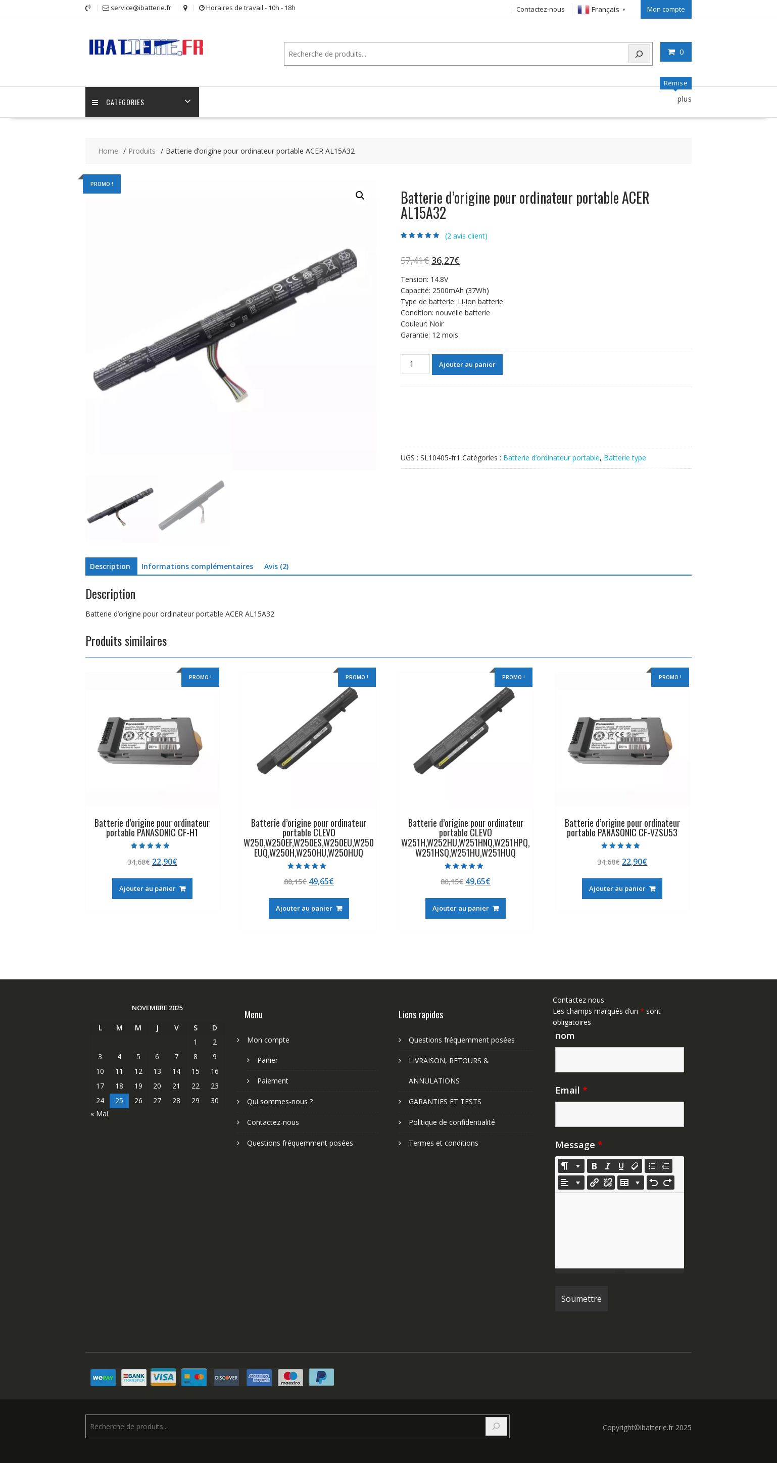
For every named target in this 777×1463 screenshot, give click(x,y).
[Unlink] (608, 1182)
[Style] (571, 1165)
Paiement (272, 1080)
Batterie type (625, 457)
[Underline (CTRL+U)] (621, 1165)
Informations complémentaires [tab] (197, 566)
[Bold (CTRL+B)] (594, 1165)
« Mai (99, 1113)
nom (565, 1035)
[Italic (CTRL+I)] (608, 1165)
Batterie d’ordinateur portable (551, 457)
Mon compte (666, 8)
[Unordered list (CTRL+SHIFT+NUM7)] (652, 1165)
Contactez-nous (540, 8)
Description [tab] (110, 566)
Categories (119, 101)
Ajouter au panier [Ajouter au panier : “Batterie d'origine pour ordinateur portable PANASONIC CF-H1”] (147, 887)
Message (579, 1144)
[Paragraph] (571, 1182)
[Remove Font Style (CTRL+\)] (635, 1165)
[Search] (639, 52)
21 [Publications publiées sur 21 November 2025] (176, 1085)
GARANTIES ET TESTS (445, 1101)
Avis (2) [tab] (276, 566)
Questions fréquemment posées (300, 1142)
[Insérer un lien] (594, 1182)
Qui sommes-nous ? (280, 1101)
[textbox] (619, 1230)
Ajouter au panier (467, 363)
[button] (360, 195)
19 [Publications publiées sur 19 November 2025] (138, 1085)
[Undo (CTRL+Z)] (654, 1182)
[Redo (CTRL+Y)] (667, 1182)
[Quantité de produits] (415, 363)
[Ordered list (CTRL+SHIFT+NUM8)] (665, 1165)
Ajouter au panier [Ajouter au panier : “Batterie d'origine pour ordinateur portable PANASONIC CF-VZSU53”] (617, 887)
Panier (267, 1059)
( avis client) (466, 235)
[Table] (630, 1182)
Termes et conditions (443, 1142)
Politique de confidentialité (452, 1121)
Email (571, 1089)
